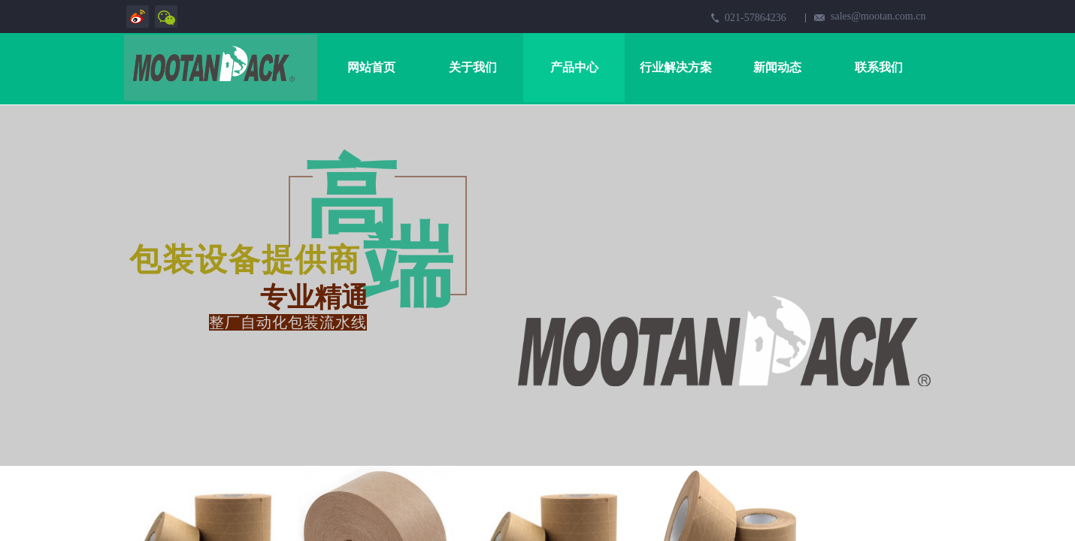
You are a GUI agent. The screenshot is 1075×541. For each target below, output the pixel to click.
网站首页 (371, 67)
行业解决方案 (676, 67)
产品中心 (574, 67)
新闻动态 (777, 67)
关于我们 (473, 67)
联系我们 (879, 67)
